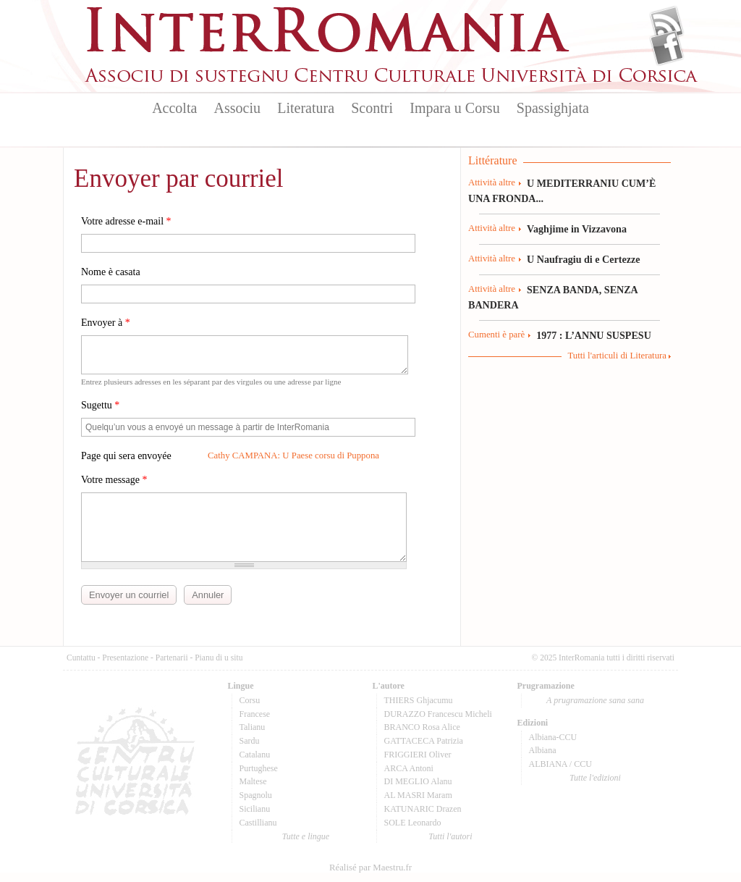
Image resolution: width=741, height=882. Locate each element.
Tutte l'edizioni (595, 778)
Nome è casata (110, 272)
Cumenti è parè (496, 334)
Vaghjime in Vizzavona (577, 229)
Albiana (542, 750)
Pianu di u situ (218, 657)
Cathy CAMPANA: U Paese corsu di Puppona (293, 455)
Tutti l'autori (450, 836)
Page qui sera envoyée (126, 456)
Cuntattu (81, 657)
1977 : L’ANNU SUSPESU (593, 335)
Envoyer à (105, 323)
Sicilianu (255, 809)
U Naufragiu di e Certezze (583, 259)
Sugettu (100, 405)
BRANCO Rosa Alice (422, 727)
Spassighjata (553, 108)
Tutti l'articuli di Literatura (616, 355)
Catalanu (255, 754)
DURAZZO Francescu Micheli (438, 714)
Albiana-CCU (553, 737)
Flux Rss (667, 24)
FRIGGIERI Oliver (418, 754)
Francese (255, 714)
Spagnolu (256, 795)
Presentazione (125, 657)
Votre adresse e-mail (126, 222)
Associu (237, 108)
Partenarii (172, 657)
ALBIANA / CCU (560, 764)
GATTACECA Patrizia (423, 741)
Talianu (253, 727)
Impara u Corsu (454, 108)
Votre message (114, 480)
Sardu (250, 741)
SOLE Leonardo (412, 823)
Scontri (372, 108)
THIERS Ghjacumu (418, 700)
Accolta (174, 108)
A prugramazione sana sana (595, 700)
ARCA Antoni (408, 768)
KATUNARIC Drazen (423, 809)
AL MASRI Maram (418, 795)
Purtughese (259, 768)
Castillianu (258, 823)
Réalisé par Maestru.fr (370, 867)
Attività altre (491, 182)
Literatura (305, 108)
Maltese (253, 781)
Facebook (667, 48)
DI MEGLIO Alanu (418, 781)
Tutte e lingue (305, 836)
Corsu (250, 700)
